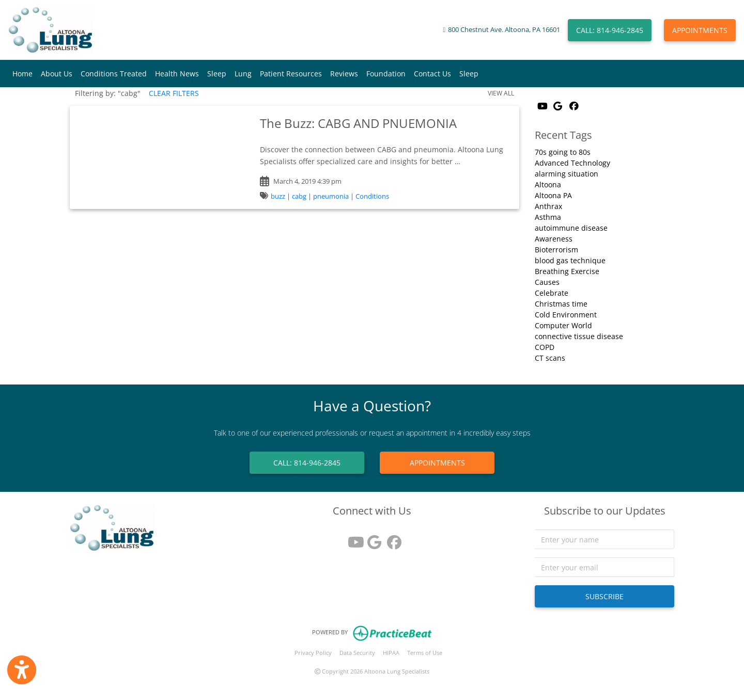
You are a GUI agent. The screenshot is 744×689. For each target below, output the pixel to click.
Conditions (372, 196)
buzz (278, 196)
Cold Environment (566, 314)
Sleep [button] (216, 73)
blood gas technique (570, 260)
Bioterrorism (556, 249)
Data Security (357, 652)
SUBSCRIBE (604, 596)
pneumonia (331, 196)
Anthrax (548, 206)
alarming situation (566, 174)
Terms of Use (424, 652)
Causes (547, 282)
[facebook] (391, 538)
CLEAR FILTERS (174, 93)
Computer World (563, 325)
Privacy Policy (313, 652)
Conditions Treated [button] (114, 73)
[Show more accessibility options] (21, 670)
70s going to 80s (563, 152)
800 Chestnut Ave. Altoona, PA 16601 (504, 29)
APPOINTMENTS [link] (437, 463)
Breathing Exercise (567, 271)
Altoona (548, 184)
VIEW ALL (501, 93)
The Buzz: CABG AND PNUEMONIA (358, 123)
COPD (544, 347)
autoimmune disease (571, 228)
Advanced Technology (572, 163)
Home (22, 73)
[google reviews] (372, 538)
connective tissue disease (579, 336)
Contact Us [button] (432, 73)
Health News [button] (177, 73)
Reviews (344, 73)
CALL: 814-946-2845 (609, 30)
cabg (299, 196)
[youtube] (352, 538)
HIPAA (391, 652)
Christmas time (561, 304)
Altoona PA (553, 195)
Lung (243, 73)
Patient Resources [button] (291, 73)
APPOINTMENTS (699, 30)
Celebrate (551, 293)
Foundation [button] (386, 73)
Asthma (548, 217)
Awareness (553, 239)
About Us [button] (56, 73)
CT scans (550, 358)
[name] (604, 539)
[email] (604, 567)
